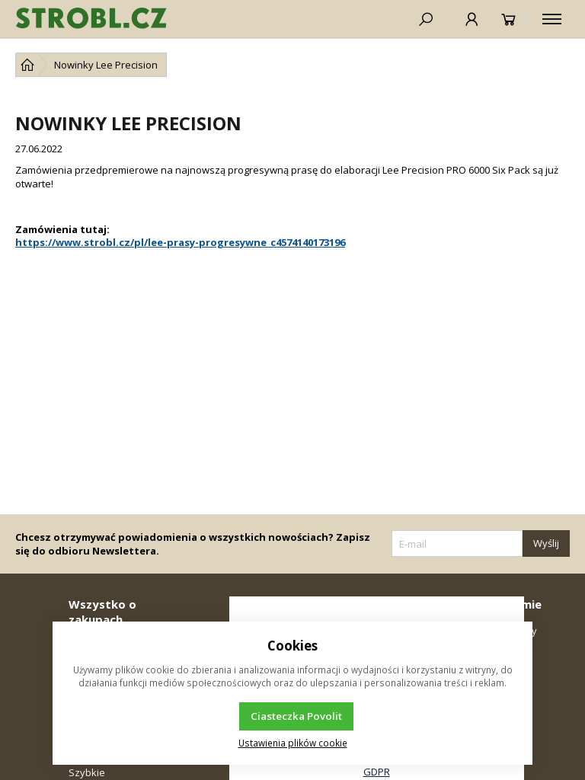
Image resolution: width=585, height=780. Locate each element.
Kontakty (516, 631)
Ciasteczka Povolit (296, 716)
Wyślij (546, 543)
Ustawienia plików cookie (292, 743)
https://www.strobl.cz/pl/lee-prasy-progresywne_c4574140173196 (180, 242)
